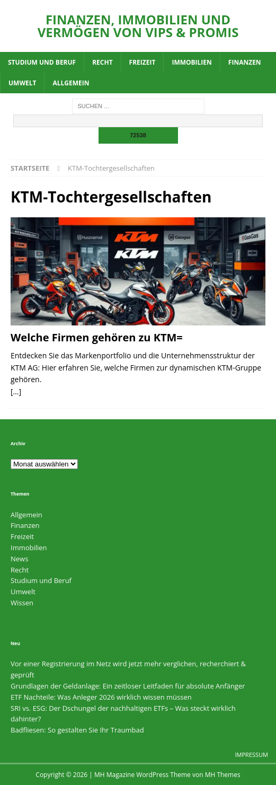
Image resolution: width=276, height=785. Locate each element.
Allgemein (70, 82)
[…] (16, 391)
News (19, 558)
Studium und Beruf (42, 62)
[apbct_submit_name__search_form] (138, 135)
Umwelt (22, 82)
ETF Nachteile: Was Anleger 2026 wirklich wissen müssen (101, 697)
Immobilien (191, 62)
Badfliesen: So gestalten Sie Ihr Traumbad (77, 730)
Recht (102, 62)
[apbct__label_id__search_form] (137, 120)
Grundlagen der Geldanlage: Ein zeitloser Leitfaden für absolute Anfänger (128, 686)
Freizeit (142, 62)
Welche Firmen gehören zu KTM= (97, 337)
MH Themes (223, 774)
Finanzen (244, 62)
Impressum (251, 754)
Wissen (22, 602)
